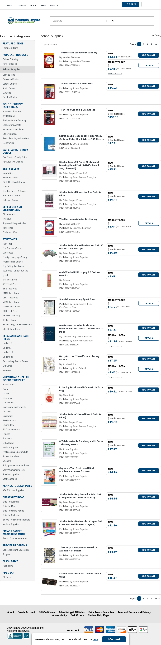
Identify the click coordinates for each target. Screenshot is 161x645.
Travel (6, 186)
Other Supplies (10, 133)
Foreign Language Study (15, 257)
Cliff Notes (8, 252)
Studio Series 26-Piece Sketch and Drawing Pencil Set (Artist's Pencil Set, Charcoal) (79, 165)
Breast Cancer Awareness (16, 538)
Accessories (9, 384)
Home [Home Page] (10, 5)
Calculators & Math (12, 124)
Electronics (8, 142)
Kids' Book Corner (12, 195)
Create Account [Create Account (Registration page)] (26, 612)
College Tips (9, 74)
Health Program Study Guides (17, 324)
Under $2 (7, 343)
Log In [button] (131, 5)
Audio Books (9, 88)
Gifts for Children (11, 515)
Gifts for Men (9, 506)
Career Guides (10, 83)
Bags (5, 389)
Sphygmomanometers (14, 469)
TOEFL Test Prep (11, 306)
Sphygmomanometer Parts (16, 465)
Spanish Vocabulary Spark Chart (77, 299)
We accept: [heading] (73, 630)
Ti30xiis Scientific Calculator (76, 83)
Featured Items (10, 47)
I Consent (114, 639)
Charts (6, 393)
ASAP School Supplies (13, 490)
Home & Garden (10, 177)
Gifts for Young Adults (13, 510)
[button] (148, 5)
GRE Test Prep (10, 288)
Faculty (54, 5)
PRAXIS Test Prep (11, 315)
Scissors (7, 460)
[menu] (148, 5)
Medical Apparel (10, 447)
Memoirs (7, 370)
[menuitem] (11, 4)
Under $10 (8, 352)
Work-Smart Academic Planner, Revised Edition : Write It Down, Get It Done (81, 328)
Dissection (8, 415)
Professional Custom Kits (15, 451)
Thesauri (7, 218)
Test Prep (8, 243)
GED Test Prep (10, 311)
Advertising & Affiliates (72, 612)
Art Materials (9, 115)
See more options (115, 73)
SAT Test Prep (10, 279)
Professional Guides (13, 261)
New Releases (10, 63)
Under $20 (8, 356)
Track (33, 5)
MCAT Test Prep (11, 302)
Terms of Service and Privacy (134, 612)
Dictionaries (9, 214)
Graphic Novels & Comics (15, 191)
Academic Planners (12, 111)
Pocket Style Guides (13, 161)
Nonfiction (8, 173)
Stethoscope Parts (12, 474)
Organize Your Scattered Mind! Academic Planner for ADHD (77, 469)
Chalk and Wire (10, 232)
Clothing (7, 92)
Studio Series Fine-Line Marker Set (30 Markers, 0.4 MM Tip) (81, 247)
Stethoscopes (10, 478)
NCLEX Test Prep (11, 329)
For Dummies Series (13, 248)
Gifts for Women (11, 501)
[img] (88, 629)
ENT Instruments (11, 429)
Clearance (8, 398)
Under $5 (7, 347)
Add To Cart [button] (148, 55)
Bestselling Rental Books (15, 361)
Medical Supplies (11, 524)
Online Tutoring (10, 59)
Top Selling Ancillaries (13, 266)
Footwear (7, 438)
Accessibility (59, 615)
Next (157, 44)
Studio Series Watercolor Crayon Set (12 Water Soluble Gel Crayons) (80, 523)
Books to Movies (11, 79)
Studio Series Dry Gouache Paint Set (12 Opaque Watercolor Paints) (80, 496)
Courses (21, 5)
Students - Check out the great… (15, 273)
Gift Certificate (47, 612)
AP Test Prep (9, 320)
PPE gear (7, 577)
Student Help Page (98, 615)
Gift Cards (7, 365)
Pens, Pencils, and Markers (16, 138)
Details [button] (149, 65)
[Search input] (102, 21)
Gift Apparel (8, 442)
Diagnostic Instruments (14, 406)
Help (43, 5)
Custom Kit (8, 402)
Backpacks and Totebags (15, 120)
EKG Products (10, 420)
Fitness (6, 433)
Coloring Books (10, 200)
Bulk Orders (77, 615)
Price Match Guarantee (101, 612)
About (10, 612)
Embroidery (8, 424)
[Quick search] (63, 44)
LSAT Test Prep (10, 297)
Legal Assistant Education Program (16, 552)
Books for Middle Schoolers (16, 519)
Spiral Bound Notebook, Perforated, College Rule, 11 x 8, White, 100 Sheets (81, 137)
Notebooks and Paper (13, 129)
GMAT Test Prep (11, 293)
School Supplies (11, 69)
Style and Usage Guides (14, 223)
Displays (7, 411)
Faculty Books (10, 97)
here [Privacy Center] (95, 639)
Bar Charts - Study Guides (15, 157)
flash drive (8, 565)
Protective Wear (11, 456)
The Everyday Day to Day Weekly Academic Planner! (78, 549)
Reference (8, 227)
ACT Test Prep (10, 284)
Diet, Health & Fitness (14, 182)
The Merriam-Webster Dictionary (78, 52)
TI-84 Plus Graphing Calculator (77, 109)
